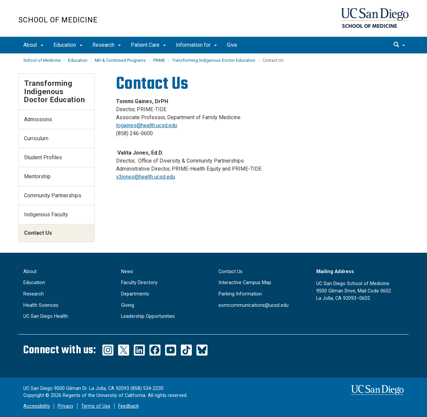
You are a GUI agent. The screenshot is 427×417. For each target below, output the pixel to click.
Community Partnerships (52, 195)
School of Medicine (58, 20)
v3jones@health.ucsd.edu (145, 177)
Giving (127, 305)
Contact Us (231, 271)
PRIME (159, 60)
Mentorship (37, 176)
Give (232, 45)
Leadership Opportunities (148, 316)
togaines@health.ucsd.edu (146, 125)
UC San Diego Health (45, 316)
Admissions (38, 119)
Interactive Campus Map (245, 282)
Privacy (65, 406)
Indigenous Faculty (46, 214)
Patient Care (148, 45)
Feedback (128, 406)
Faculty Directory (139, 282)
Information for (196, 45)
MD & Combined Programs (120, 60)
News (127, 271)
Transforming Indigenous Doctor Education (213, 60)
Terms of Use (95, 406)
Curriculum (36, 138)
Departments (135, 294)
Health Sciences (40, 305)
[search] (399, 45)
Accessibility (36, 406)
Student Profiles (43, 157)
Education (67, 45)
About (33, 45)
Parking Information (240, 294)
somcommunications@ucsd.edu (254, 305)
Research (106, 45)
